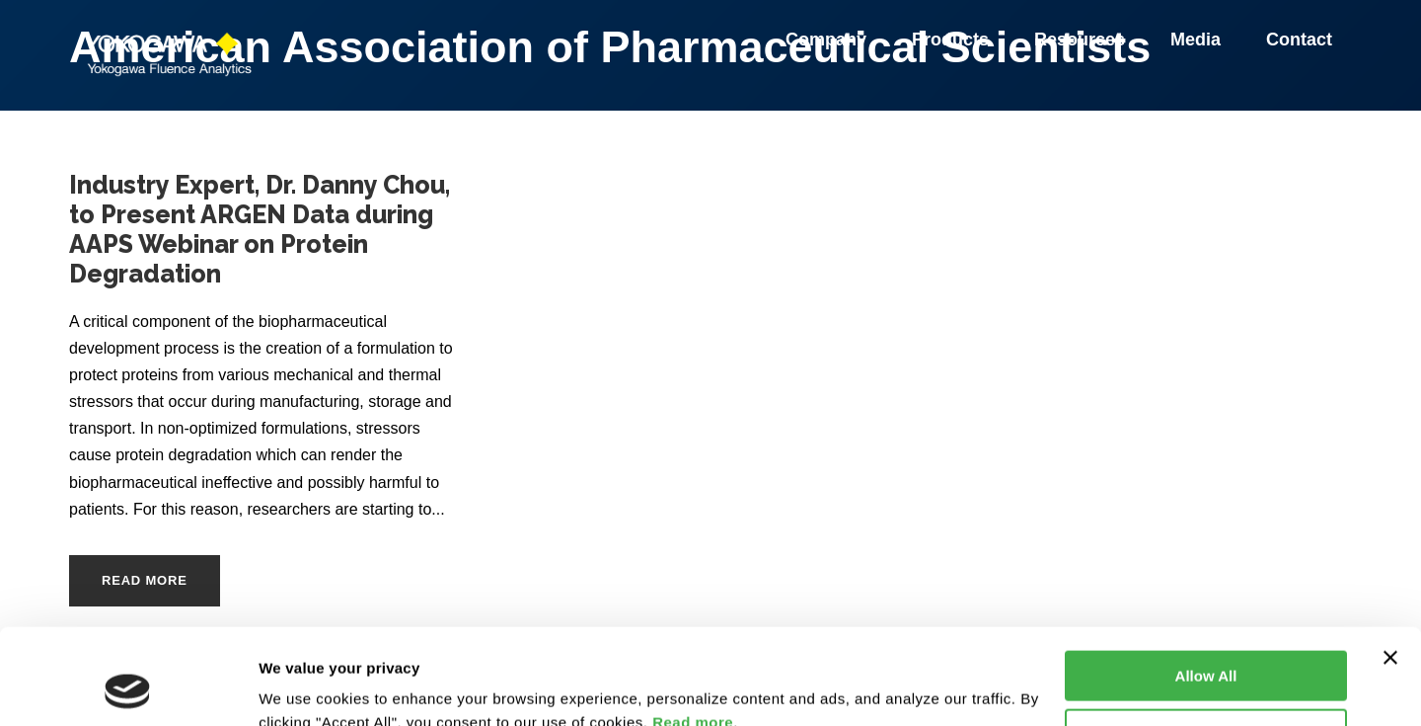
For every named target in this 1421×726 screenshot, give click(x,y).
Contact (1299, 39)
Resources (1082, 39)
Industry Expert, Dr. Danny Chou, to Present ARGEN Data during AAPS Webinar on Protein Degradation (259, 229)
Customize (1207, 643)
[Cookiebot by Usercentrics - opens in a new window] (127, 687)
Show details (304, 687)
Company (828, 39)
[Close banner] (1390, 568)
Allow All (1206, 586)
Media (1198, 39)
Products (953, 39)
